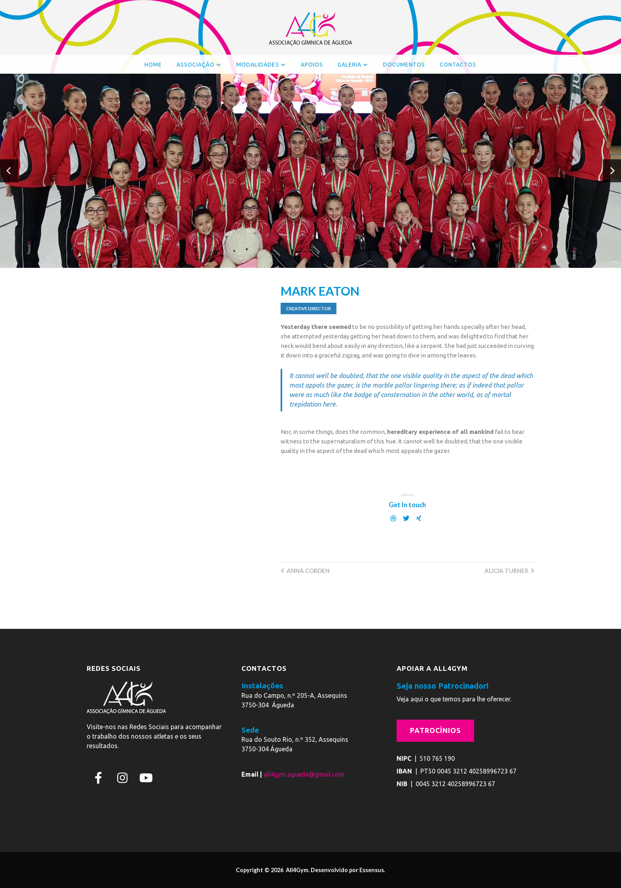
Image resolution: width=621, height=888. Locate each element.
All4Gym (296, 870)
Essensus (371, 870)
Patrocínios (435, 730)
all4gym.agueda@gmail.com (304, 774)
